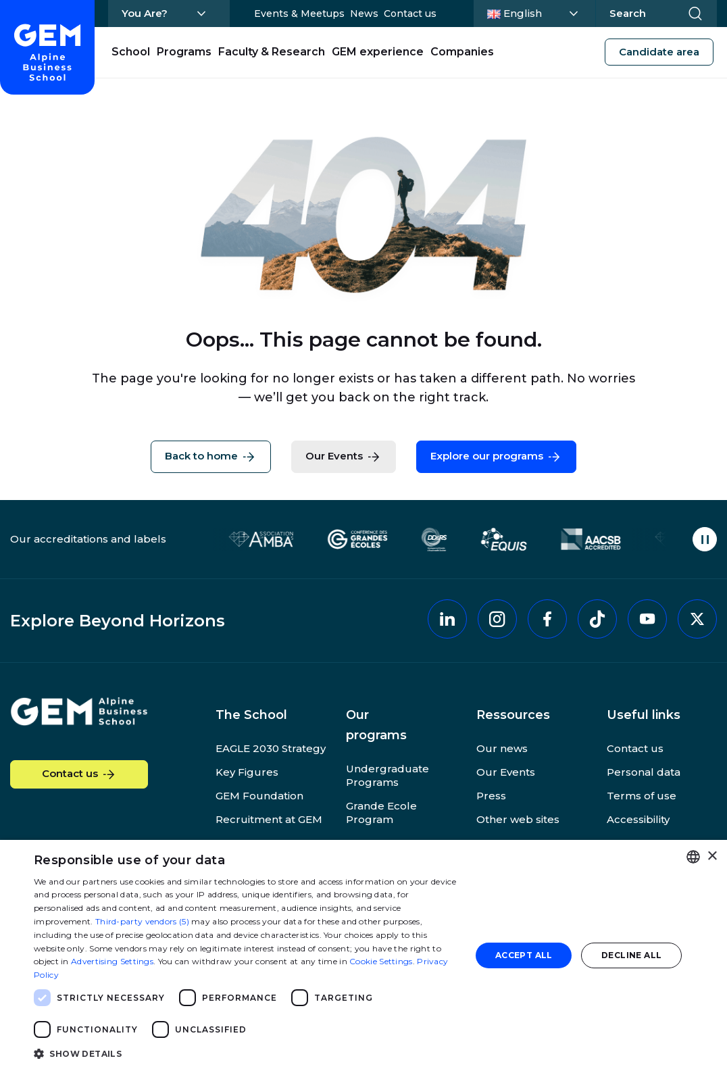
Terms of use (641, 795)
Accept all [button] (524, 955)
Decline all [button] (631, 955)
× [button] (712, 856)
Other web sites (517, 819)
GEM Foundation (259, 795)
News (364, 13)
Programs (184, 51)
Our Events (343, 457)
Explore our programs (496, 457)
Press (491, 795)
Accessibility (638, 819)
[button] (246, 1053)
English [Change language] (536, 12)
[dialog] (363, 955)
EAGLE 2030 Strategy (271, 748)
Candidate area (659, 51)
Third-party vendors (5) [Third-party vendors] (142, 921)
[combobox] (693, 857)
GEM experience (378, 51)
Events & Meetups (299, 13)
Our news (502, 748)
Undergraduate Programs (387, 775)
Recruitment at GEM (269, 819)
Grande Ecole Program (381, 812)
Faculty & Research (271, 51)
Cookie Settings (381, 961)
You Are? (145, 13)
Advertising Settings (112, 961)
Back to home (211, 457)
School (130, 51)
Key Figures (247, 772)
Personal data (643, 772)
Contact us (410, 13)
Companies (462, 51)
